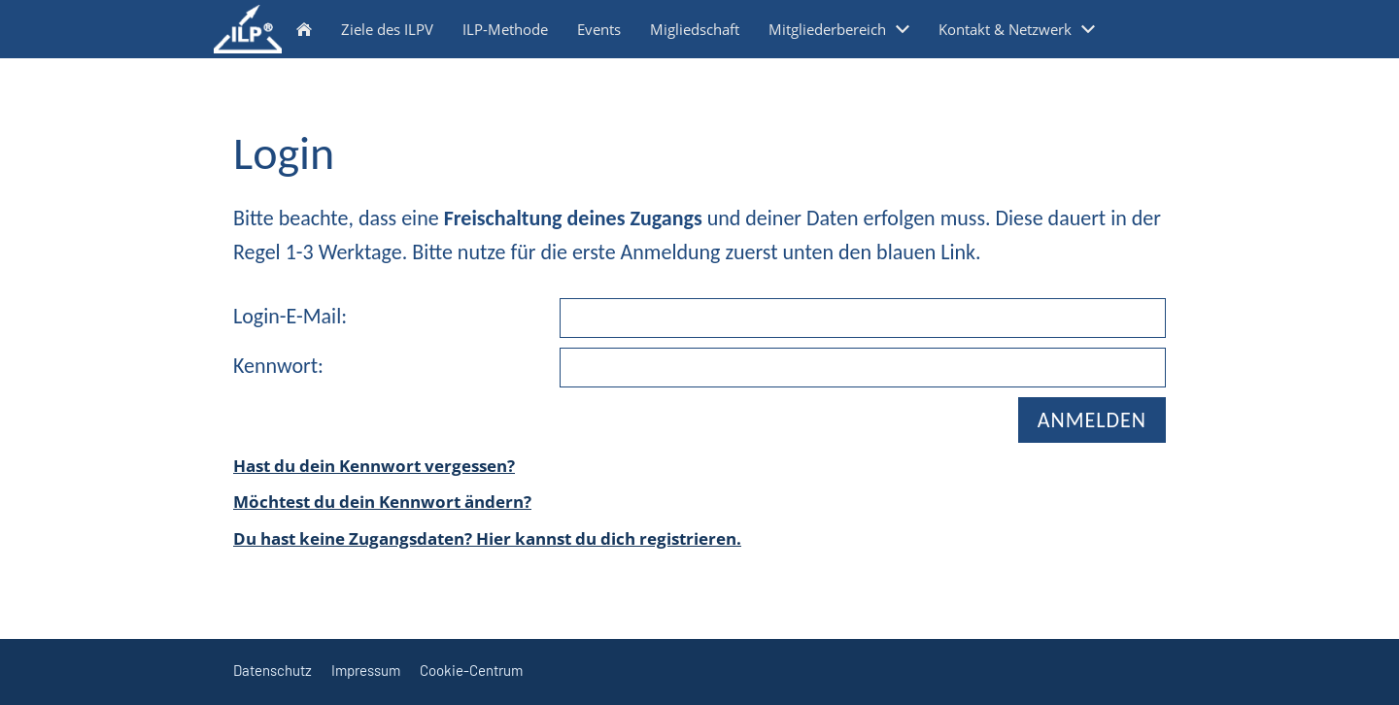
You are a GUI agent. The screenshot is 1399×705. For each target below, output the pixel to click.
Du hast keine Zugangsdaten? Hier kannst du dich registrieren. (487, 538)
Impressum (365, 670)
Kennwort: (278, 365)
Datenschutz (272, 670)
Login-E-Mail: (290, 316)
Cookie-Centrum (471, 670)
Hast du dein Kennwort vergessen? (374, 465)
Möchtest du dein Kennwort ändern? (382, 501)
